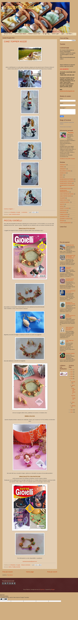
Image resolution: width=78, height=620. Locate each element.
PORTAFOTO (63, 212)
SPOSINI (62, 220)
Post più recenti (7, 572)
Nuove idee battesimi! (68, 268)
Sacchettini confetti (55, 34)
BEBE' (61, 175)
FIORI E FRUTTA (64, 200)
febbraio (73, 405)
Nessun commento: (26, 564)
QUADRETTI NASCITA (65, 218)
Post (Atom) (10, 575)
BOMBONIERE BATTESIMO (66, 179)
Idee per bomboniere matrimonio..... (70, 291)
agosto (73, 385)
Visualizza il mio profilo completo (67, 158)
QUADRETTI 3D (64, 216)
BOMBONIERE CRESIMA (66, 183)
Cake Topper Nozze (45, 34)
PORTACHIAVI (63, 210)
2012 (71, 409)
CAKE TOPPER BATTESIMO (67, 194)
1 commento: (24, 212)
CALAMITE (62, 198)
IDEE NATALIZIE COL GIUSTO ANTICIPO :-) (70, 328)
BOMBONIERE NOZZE (65, 188)
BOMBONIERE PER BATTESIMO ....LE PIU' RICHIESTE (70, 257)
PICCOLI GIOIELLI (13, 220)
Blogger (53, 589)
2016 (71, 374)
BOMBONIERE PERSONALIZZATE (64, 191)
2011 (71, 412)
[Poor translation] (5, 599)
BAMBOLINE (63, 173)
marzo (73, 402)
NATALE (62, 206)
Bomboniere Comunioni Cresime (34, 34)
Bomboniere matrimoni (8, 34)
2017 (71, 371)
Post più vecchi (52, 572)
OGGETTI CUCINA (64, 208)
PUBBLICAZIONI (16, 567)
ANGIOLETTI (63, 164)
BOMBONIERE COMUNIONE (67, 181)
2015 (71, 376)
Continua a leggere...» (9, 208)
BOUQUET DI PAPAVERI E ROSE (70, 303)
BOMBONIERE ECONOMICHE (67, 185)
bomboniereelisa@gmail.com (30, 561)
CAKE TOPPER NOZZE (15, 41)
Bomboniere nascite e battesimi (20, 34)
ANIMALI (62, 166)
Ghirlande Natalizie (70, 353)
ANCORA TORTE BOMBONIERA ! (70, 279)
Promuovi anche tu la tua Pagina (65, 126)
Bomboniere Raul (70, 245)
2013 (71, 378)
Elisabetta (70, 132)
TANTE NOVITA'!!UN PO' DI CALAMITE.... (70, 315)
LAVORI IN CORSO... (65, 202)
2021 (71, 369)
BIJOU (10, 567)
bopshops (42, 589)
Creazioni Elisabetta (21, 7)
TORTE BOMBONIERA (65, 222)
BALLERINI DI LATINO (65, 170)
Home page (30, 572)
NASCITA (62, 204)
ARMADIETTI (63, 168)
